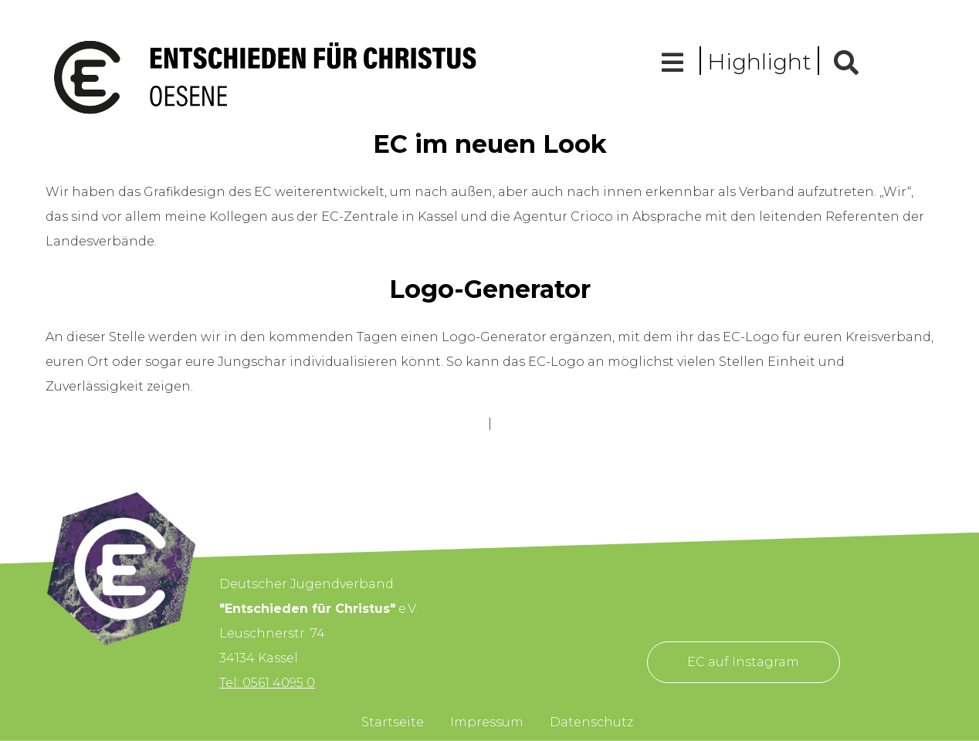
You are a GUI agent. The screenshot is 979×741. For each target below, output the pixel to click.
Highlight (759, 62)
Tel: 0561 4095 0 (267, 682)
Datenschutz (591, 722)
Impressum (486, 722)
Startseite (392, 722)
